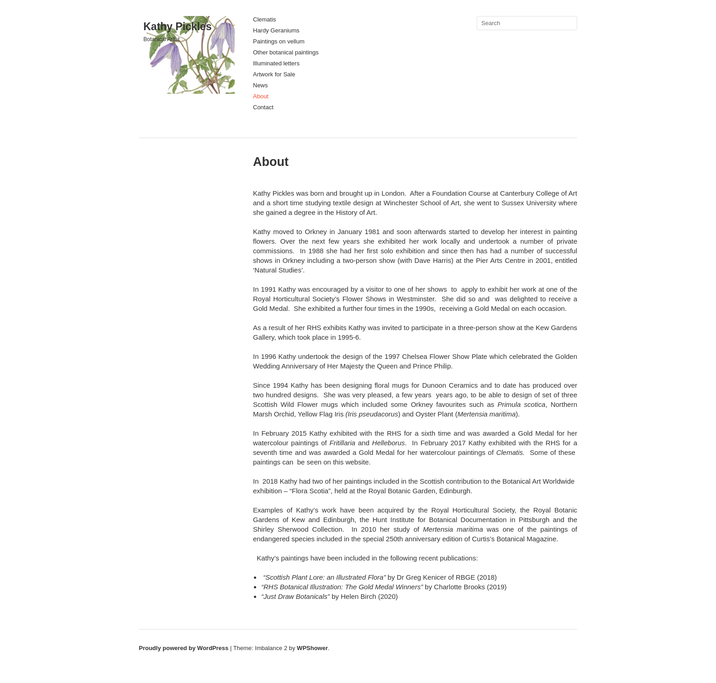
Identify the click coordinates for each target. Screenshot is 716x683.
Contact (263, 107)
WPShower (312, 648)
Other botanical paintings (286, 52)
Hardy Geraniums (276, 30)
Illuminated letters (276, 63)
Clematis (264, 19)
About (260, 96)
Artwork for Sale (274, 74)
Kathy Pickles (177, 26)
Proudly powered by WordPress (183, 648)
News (260, 85)
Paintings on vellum (279, 41)
